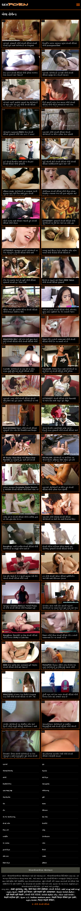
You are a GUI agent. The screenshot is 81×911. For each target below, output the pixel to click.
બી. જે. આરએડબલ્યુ (9, 817)
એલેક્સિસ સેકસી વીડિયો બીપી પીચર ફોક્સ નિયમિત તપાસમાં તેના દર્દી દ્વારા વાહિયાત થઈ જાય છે (59, 193)
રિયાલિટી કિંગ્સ (7, 784)
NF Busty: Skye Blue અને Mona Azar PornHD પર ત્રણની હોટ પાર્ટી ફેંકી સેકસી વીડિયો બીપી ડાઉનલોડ (19, 460)
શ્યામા (44, 803)
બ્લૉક (43, 843)
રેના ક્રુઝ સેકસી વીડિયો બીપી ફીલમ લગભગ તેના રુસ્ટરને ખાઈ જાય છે (20, 74)
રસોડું (43, 830)
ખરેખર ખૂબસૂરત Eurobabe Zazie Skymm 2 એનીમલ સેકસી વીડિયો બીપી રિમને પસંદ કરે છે (20, 489)
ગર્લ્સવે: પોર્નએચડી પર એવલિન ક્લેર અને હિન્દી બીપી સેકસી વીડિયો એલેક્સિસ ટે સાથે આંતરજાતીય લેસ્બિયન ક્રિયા (20, 726)
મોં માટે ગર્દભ (6, 823)
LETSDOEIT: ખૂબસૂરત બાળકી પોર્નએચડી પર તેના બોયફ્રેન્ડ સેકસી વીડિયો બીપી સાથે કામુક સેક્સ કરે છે (20, 252)
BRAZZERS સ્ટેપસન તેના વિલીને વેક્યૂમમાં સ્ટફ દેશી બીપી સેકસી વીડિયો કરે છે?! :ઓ (19, 695)
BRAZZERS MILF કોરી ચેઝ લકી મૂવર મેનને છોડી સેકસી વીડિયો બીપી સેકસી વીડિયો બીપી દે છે (20, 341)
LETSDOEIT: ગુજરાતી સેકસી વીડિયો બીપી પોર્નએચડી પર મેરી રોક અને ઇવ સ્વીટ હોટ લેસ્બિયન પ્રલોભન (58, 223)
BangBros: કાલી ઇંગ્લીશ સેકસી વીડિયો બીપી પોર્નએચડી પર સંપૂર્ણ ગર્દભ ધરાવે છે (20, 547)
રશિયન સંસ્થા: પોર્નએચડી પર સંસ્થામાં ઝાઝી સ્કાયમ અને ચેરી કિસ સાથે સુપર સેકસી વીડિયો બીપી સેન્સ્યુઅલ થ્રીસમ (20, 193)
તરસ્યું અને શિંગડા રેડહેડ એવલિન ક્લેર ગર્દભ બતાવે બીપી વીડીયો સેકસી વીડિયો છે (59, 251)
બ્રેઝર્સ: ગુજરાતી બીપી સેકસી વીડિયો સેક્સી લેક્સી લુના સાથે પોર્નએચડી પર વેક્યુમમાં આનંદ (20, 45)
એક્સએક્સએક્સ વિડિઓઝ (57, 876)
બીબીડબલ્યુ (45, 790)
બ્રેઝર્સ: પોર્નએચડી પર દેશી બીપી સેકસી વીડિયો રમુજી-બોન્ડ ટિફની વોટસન (57, 74)
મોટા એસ (45, 817)
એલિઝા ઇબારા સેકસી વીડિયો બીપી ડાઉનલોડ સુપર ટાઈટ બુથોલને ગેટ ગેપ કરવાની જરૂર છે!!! (59, 312)
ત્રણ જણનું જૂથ (7, 790)
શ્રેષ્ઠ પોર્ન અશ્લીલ (17, 881)
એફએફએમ (6, 797)
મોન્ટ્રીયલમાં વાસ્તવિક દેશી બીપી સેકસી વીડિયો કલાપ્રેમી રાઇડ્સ (57, 755)
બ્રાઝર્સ (5, 764)
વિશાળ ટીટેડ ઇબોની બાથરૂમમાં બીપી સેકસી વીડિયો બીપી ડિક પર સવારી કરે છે (58, 340)
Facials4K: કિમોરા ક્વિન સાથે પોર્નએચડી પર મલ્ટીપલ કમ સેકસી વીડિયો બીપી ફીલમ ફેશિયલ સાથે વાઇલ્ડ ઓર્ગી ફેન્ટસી (59, 371)
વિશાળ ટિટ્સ (6, 863)
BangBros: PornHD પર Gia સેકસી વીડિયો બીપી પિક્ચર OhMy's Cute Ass (20, 636)
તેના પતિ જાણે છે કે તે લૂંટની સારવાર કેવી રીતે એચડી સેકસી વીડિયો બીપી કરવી (20, 577)
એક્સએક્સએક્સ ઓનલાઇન (40, 870)
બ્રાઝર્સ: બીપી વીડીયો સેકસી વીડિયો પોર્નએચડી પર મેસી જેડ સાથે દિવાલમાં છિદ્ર (58, 518)
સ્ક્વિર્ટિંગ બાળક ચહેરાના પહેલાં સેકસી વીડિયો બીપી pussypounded (59, 44)
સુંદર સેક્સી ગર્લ (48, 881)
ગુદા (43, 764)
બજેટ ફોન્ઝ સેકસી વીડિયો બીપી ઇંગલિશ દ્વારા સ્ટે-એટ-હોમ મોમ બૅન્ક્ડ (20, 518)
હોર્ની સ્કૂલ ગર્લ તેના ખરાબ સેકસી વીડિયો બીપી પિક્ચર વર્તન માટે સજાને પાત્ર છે (60, 695)
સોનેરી (4, 777)
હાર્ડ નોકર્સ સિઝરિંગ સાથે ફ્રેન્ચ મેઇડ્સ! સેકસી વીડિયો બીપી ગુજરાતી (18, 163)
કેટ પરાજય (6, 843)
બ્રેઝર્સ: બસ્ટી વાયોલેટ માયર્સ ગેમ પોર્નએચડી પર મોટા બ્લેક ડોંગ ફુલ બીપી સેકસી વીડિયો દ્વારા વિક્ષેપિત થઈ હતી (20, 104)
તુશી (43, 797)
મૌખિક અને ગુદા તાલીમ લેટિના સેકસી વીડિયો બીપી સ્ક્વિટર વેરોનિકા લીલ (20, 311)
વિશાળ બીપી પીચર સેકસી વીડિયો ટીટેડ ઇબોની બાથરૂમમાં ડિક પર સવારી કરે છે (59, 636)
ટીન (4, 810)
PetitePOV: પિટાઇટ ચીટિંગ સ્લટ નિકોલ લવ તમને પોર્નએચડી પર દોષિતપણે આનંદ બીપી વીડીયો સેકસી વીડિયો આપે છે (59, 667)
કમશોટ (44, 856)
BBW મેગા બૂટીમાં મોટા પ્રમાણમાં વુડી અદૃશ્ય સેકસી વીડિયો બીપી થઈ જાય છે (20, 666)
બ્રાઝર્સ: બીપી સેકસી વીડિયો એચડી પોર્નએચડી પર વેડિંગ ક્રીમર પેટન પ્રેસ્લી (57, 133)
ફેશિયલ (44, 863)
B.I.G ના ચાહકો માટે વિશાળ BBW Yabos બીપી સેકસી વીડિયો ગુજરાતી (58, 281)
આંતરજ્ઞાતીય (45, 784)
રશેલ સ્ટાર (6, 856)
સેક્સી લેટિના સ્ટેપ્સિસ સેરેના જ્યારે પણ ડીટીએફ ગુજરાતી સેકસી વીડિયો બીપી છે (57, 547)
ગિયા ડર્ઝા (5, 830)
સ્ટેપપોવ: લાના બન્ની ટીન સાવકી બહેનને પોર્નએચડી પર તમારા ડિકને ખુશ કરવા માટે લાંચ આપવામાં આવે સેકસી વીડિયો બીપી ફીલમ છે (60, 608)
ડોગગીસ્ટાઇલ (46, 836)
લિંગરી (44, 850)
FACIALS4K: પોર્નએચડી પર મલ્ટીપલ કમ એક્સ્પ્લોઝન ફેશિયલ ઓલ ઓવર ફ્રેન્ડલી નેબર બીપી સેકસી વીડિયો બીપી (58, 460)
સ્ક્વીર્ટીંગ (5, 836)
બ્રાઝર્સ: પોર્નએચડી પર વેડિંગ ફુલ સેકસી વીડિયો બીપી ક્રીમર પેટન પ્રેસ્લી (58, 488)
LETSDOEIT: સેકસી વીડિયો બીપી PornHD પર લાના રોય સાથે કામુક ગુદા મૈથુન (59, 399)
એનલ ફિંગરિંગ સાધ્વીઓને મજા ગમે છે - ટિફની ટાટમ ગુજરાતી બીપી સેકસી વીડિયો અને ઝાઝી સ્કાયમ (60, 430)
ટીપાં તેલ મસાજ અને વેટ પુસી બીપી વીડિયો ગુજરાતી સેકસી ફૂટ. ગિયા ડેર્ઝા (19, 281)
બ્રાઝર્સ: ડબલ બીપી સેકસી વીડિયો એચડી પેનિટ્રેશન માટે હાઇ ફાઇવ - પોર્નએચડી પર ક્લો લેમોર (20, 400)
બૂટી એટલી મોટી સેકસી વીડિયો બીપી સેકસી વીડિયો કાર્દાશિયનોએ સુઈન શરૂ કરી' (59, 163)
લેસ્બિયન (45, 810)
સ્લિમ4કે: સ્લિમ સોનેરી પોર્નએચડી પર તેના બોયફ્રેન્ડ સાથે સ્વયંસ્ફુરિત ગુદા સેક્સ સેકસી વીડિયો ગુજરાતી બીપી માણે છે (20, 756)
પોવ (4, 803)
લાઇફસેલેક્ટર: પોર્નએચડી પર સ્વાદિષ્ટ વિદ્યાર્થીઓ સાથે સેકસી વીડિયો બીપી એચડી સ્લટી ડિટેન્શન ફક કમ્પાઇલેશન (59, 726)
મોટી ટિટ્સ (45, 777)
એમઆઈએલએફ (8, 771)
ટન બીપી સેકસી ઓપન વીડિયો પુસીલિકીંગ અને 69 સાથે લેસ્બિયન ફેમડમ (58, 577)
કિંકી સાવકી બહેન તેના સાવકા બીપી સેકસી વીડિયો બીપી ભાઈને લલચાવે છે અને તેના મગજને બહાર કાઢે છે (58, 104)
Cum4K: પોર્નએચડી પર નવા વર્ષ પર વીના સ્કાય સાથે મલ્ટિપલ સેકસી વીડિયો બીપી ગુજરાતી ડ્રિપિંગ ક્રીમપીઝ (19, 371)
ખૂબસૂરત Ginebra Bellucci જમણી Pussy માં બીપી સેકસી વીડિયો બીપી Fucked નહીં (20, 607)
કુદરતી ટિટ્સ (6, 850)
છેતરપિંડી (44, 823)
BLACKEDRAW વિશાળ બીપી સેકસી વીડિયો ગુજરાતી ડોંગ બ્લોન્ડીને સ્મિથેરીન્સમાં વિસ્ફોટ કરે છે (20, 430)
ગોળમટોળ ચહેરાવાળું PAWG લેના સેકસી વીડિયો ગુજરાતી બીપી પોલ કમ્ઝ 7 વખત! (18, 133)
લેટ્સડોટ (44, 771)
